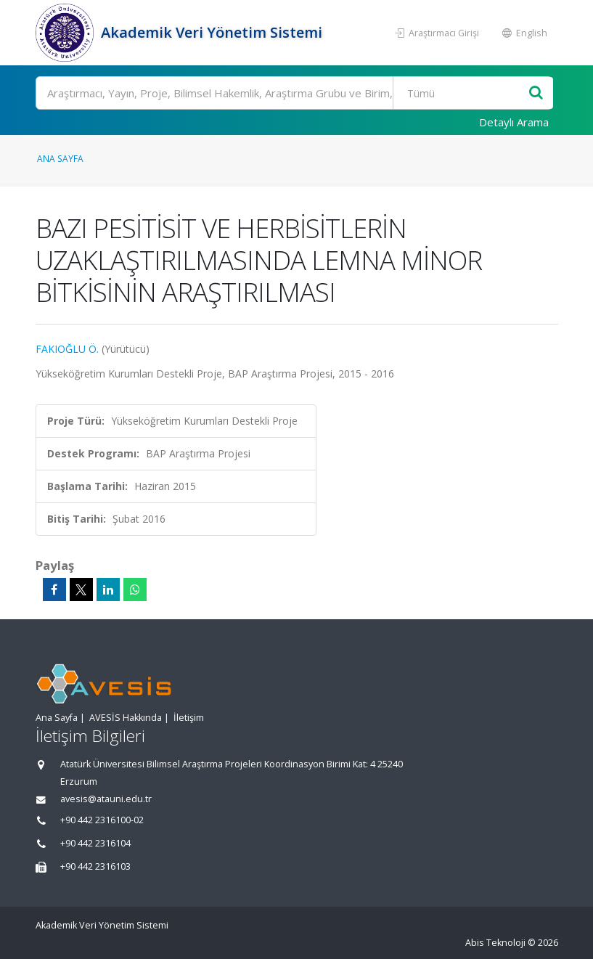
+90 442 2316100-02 (102, 820)
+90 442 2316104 (95, 843)
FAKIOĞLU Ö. (67, 349)
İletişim (188, 717)
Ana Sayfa (60, 158)
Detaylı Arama (514, 122)
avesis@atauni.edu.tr (106, 799)
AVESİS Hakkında (125, 717)
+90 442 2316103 (95, 866)
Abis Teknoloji (495, 942)
